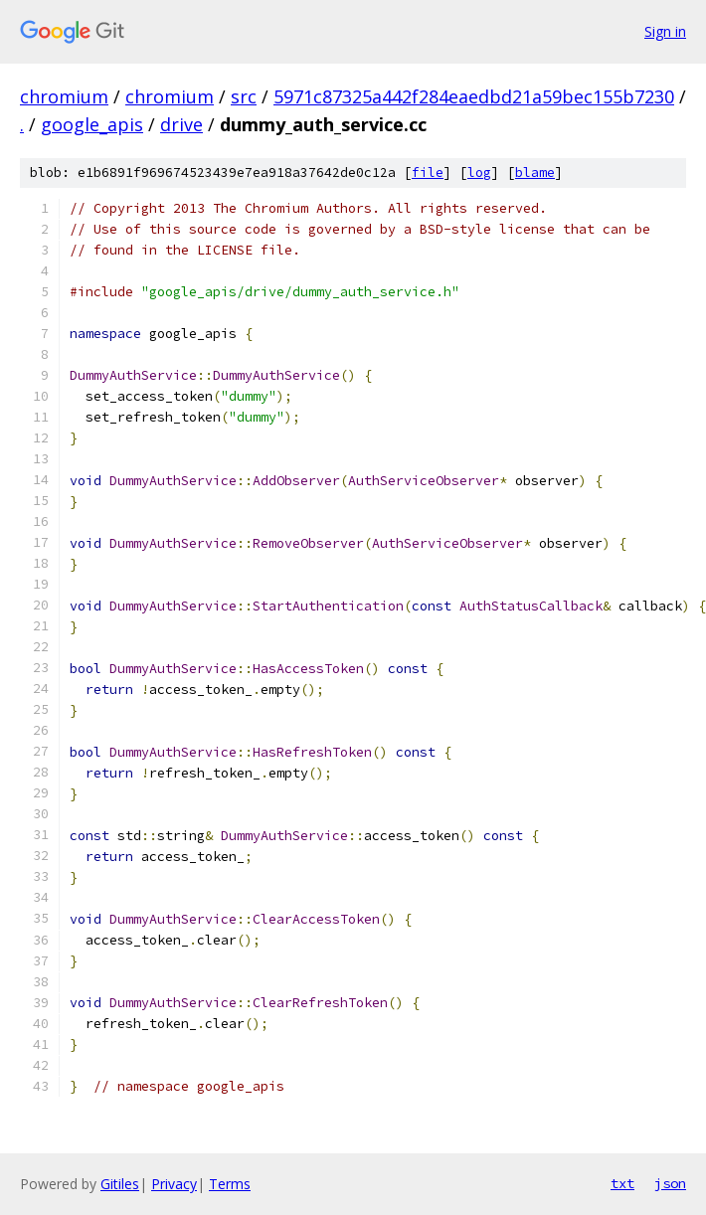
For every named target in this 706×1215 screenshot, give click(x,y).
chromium (64, 96)
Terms (230, 1183)
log (479, 172)
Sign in (665, 31)
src (244, 96)
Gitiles (119, 1183)
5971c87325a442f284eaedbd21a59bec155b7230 (473, 96)
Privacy (174, 1183)
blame (535, 172)
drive (181, 124)
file (427, 172)
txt (622, 1183)
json (670, 1183)
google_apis (92, 124)
